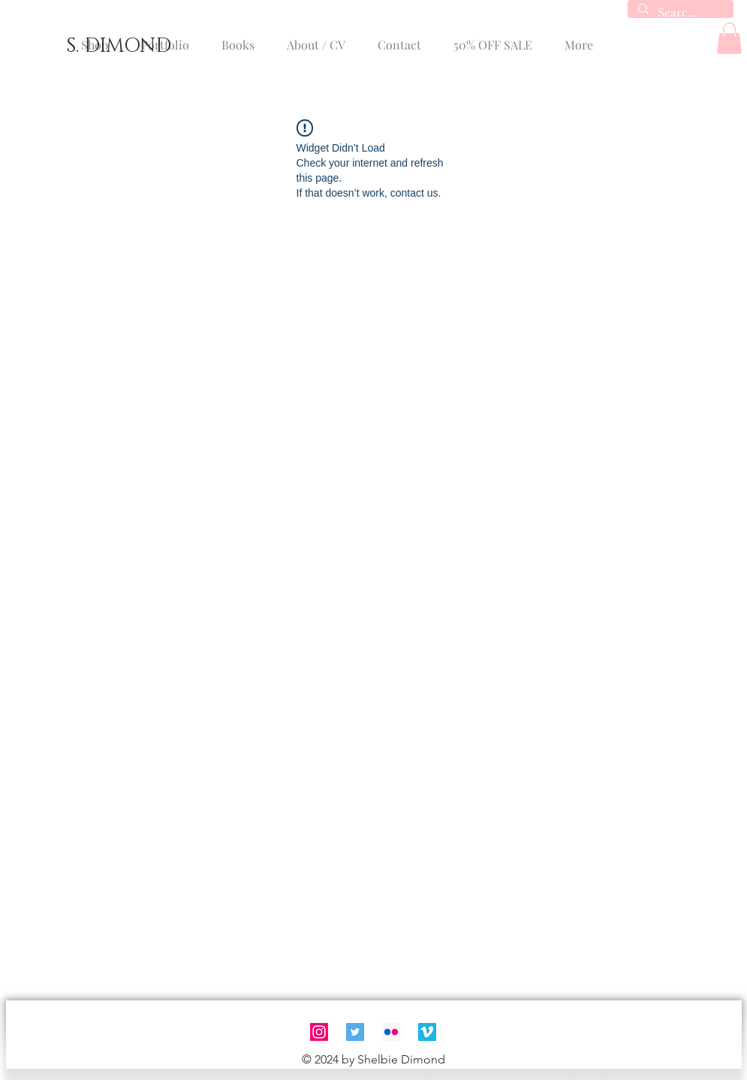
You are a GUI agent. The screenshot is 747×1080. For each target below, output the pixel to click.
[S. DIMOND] (118, 47)
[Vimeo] (427, 1032)
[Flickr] (391, 1032)
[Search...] (680, 13)
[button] (729, 38)
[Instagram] (319, 1032)
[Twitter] (355, 1032)
